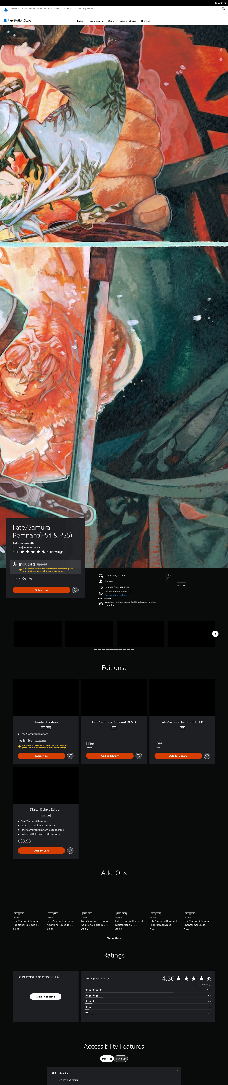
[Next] (215, 631)
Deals (111, 17)
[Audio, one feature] (114, 1073)
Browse (145, 17)
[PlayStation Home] (6, 9)
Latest (80, 17)
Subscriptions (128, 17)
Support (87, 8)
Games (14, 8)
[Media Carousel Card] (38, 631)
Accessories (53, 8)
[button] (116, 592)
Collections (96, 17)
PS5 (23, 8)
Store (76, 8)
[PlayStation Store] (18, 17)
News (66, 8)
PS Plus (40, 8)
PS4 (31, 8)
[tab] (107, 1055)
